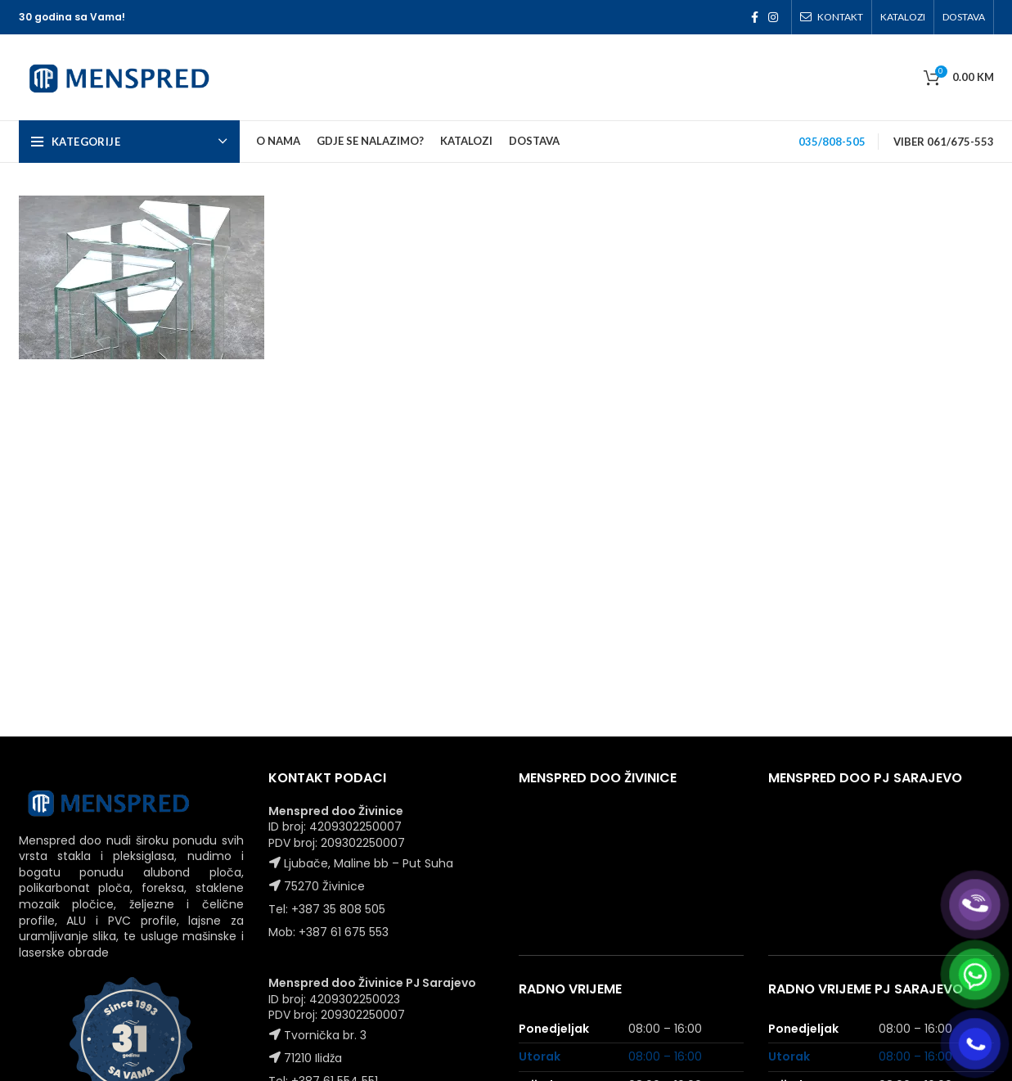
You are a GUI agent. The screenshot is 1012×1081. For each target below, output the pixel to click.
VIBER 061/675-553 (943, 141)
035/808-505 (832, 141)
